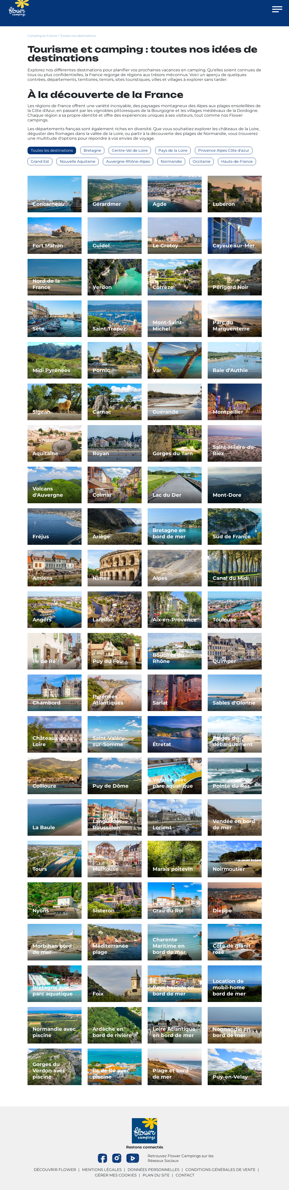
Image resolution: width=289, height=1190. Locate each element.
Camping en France (42, 36)
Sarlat (160, 703)
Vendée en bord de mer (234, 824)
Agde (160, 204)
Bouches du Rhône (168, 658)
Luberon (224, 204)
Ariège (101, 537)
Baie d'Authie (230, 370)
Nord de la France (46, 284)
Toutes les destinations (52, 150)
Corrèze (163, 287)
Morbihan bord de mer (52, 949)
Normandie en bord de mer (231, 1032)
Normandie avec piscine (54, 1032)
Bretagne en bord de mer (169, 533)
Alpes (160, 578)
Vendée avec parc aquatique (173, 783)
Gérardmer (107, 204)
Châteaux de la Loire (52, 741)
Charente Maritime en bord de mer (169, 946)
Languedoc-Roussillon (108, 824)
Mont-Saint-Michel (168, 325)
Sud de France (232, 537)
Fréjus (41, 537)
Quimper (224, 661)
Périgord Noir (230, 287)
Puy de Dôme (111, 786)
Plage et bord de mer (171, 1074)
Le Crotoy (165, 246)
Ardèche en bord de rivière (112, 1032)
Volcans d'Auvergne (48, 492)
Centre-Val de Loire (130, 150)
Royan (101, 453)
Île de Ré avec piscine (111, 1074)
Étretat (162, 744)
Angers (42, 620)
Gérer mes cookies (116, 1175)
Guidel (101, 246)
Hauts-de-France (237, 161)
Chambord (47, 703)
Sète (39, 329)
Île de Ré (44, 661)
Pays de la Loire (172, 150)
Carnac (102, 412)
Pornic (101, 370)
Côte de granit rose (232, 949)
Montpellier (228, 412)
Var (157, 370)
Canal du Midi (231, 578)
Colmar (102, 495)
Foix (98, 994)
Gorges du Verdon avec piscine (49, 1070)
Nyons (41, 911)
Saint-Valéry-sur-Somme (109, 741)
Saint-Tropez (109, 329)
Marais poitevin (173, 869)
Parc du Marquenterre (231, 325)
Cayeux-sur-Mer (234, 246)
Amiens (43, 578)
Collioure (44, 786)
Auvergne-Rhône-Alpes (128, 161)
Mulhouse (106, 869)
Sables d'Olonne (234, 703)
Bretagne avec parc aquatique (53, 990)
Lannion (103, 620)
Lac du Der (167, 495)
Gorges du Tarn (173, 453)
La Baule (44, 827)
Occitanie (201, 161)
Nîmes (101, 578)
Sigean (42, 412)
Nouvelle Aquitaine (77, 161)
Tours (40, 869)
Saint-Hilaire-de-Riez (234, 450)
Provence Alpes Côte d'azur (223, 150)
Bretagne (92, 150)
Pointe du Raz (231, 786)
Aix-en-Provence (175, 620)
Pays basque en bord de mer (173, 990)
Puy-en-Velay (230, 1077)
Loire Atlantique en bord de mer (174, 1032)
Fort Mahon (48, 246)
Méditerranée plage (110, 949)
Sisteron (104, 911)
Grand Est (40, 161)
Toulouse (224, 620)
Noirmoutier (229, 869)
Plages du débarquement (233, 741)
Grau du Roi (168, 911)
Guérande (165, 412)
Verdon (102, 287)
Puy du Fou (108, 661)
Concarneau (49, 204)
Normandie (171, 161)
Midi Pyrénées (51, 370)
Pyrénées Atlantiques (108, 700)
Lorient (162, 827)
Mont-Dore (227, 495)
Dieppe (222, 911)
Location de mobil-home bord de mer (229, 987)
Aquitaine (45, 453)
